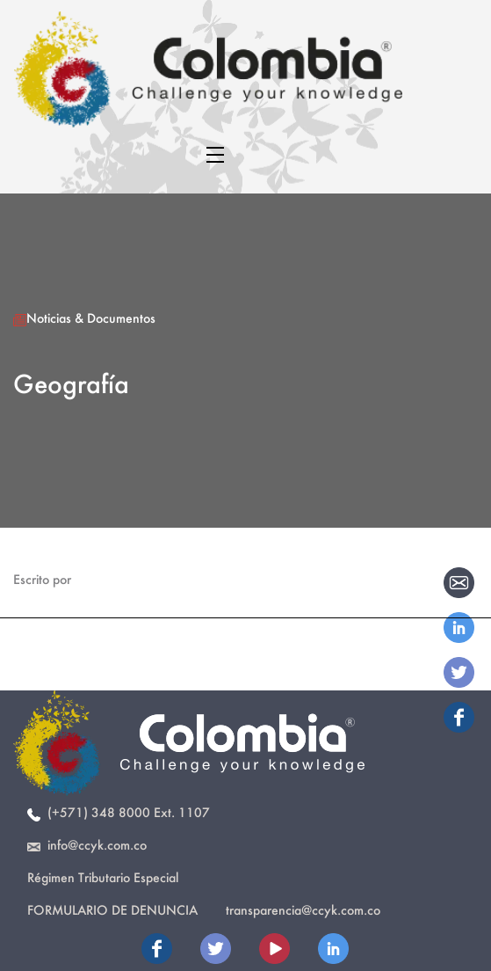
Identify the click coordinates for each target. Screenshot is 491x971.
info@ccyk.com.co (87, 844)
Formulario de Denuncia (112, 910)
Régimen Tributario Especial (102, 877)
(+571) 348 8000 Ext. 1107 (118, 812)
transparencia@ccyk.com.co (303, 910)
